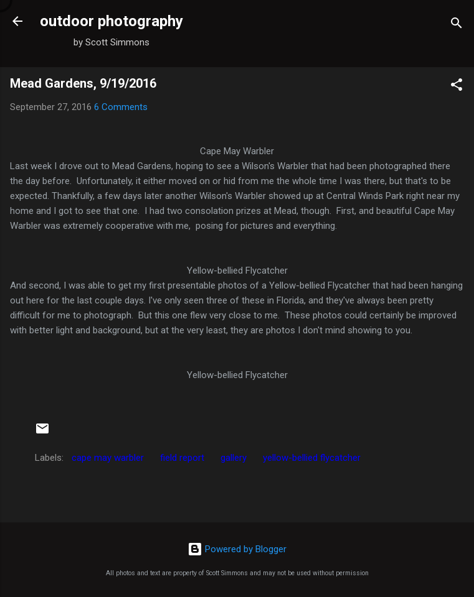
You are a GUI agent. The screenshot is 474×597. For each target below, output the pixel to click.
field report (182, 457)
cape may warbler (108, 457)
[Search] (456, 25)
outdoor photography (111, 21)
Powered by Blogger (237, 549)
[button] (456, 86)
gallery (233, 457)
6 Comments (121, 107)
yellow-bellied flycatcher (312, 457)
